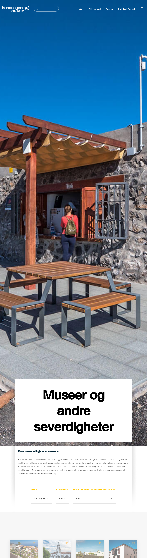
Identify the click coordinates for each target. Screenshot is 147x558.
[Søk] (46, 9)
